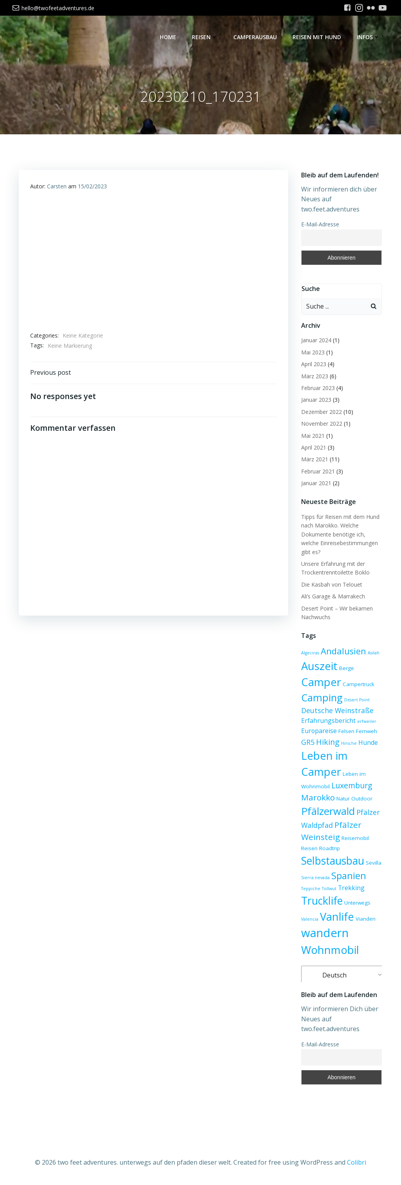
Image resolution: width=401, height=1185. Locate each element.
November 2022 (320, 424)
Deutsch (329, 975)
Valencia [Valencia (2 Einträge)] (309, 919)
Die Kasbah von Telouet (330, 585)
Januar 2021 (315, 483)
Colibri (356, 1162)
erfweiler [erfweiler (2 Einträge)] (366, 721)
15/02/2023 (92, 187)
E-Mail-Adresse (319, 224)
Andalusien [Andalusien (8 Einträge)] (342, 651)
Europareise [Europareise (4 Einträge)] (318, 731)
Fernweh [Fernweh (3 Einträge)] (365, 731)
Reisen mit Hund (317, 37)
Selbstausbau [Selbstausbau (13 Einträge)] (331, 861)
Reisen (206, 37)
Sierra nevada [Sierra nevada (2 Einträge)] (314, 878)
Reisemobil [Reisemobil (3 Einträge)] (354, 838)
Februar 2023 (317, 388)
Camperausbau (256, 37)
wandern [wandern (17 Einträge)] (324, 933)
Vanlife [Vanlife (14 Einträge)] (336, 917)
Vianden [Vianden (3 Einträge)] (365, 919)
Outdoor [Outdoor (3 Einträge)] (361, 798)
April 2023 (312, 364)
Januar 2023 (315, 400)
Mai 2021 (312, 436)
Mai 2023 (312, 352)
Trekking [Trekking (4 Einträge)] (350, 888)
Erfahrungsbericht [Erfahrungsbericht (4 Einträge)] (327, 721)
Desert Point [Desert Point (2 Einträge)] (356, 700)
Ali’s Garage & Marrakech (332, 596)
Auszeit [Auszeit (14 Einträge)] (318, 666)
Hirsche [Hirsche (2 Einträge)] (348, 743)
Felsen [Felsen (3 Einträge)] (346, 731)
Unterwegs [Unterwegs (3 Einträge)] (356, 903)
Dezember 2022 (320, 412)
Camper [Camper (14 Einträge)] (320, 682)
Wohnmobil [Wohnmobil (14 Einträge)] (329, 950)
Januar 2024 (315, 340)
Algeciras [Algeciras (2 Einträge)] (309, 653)
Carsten (57, 187)
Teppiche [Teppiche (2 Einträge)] (310, 889)
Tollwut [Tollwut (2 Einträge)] (328, 889)
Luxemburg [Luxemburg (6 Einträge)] (351, 785)
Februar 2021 (317, 471)
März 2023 (313, 376)
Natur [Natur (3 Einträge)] (342, 798)
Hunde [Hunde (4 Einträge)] (367, 743)
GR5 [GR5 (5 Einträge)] (307, 742)
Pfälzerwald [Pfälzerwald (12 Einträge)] (327, 811)
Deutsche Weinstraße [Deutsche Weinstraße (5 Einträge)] (336, 710)
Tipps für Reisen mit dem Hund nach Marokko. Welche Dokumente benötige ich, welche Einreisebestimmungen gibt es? (339, 534)
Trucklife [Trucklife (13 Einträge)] (321, 901)
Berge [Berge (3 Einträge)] (345, 668)
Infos (369, 37)
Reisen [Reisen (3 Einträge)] (308, 848)
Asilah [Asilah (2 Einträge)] (373, 653)
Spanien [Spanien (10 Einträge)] (348, 875)
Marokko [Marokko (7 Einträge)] (317, 797)
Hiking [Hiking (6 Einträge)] (327, 742)
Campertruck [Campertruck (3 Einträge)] (358, 684)
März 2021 (313, 459)
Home (169, 37)
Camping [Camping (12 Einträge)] (321, 698)
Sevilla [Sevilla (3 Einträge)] (373, 863)
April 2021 (312, 448)
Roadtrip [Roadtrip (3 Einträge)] (328, 848)
